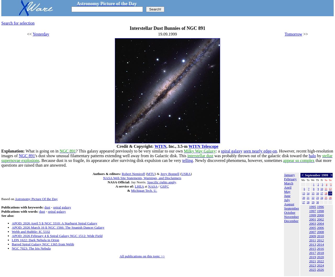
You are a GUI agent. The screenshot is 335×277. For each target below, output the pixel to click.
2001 (312, 219)
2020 (320, 257)
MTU (151, 174)
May (287, 192)
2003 (312, 223)
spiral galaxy (231, 151)
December (291, 221)
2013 (312, 244)
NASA (153, 186)
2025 (312, 270)
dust (47, 207)
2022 (320, 261)
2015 (312, 249)
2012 (320, 240)
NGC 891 (27, 156)
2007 (312, 232)
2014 (320, 244)
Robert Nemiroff (133, 174)
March (288, 183)
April (288, 187)
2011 (312, 240)
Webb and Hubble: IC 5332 (31, 232)
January (289, 175)
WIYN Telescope (203, 146)
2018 (320, 253)
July (287, 200)
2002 (320, 219)
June (287, 196)
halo (312, 156)
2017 (312, 253)
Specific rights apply (161, 182)
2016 (320, 249)
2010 (320, 236)
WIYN (160, 146)
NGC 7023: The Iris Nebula (31, 248)
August (289, 204)
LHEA (139, 186)
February (290, 179)
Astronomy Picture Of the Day (36, 199)
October (289, 212)
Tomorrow (293, 34)
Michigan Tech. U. (144, 191)
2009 (312, 236)
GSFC (164, 186)
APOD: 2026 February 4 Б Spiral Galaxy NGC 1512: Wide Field (57, 236)
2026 (320, 270)
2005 (312, 228)
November (291, 217)
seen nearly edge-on (260, 151)
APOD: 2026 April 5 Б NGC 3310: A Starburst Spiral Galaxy (54, 223)
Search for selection (18, 23)
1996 (320, 207)
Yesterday (41, 34)
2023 (312, 265)
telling (187, 160)
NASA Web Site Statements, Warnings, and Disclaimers (142, 178)
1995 (312, 207)
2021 (312, 261)
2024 (320, 265)
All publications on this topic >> (142, 256)
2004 (320, 223)
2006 (320, 228)
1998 (320, 211)
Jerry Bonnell (169, 174)
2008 (320, 232)
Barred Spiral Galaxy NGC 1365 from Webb (43, 244)
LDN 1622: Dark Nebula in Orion (35, 240)
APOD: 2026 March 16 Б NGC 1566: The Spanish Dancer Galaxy (58, 227)
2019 (312, 257)
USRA (186, 174)
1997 (312, 211)
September (291, 208)
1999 (312, 215)
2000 (320, 215)
